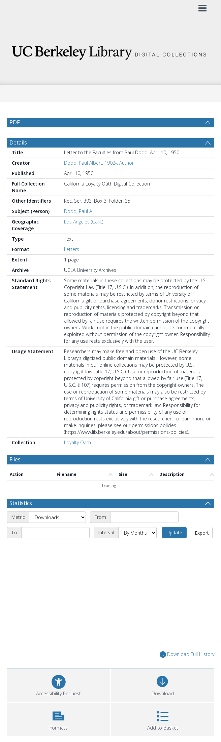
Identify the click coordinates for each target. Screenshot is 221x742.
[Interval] (137, 532)
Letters (71, 249)
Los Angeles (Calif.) (83, 221)
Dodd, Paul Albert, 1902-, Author (99, 163)
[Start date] (144, 517)
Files (15, 459)
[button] (58, 719)
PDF (14, 122)
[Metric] (57, 517)
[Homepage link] (110, 51)
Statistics (20, 503)
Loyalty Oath (77, 442)
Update (174, 532)
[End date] (55, 532)
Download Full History (187, 654)
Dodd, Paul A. (78, 211)
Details (18, 142)
